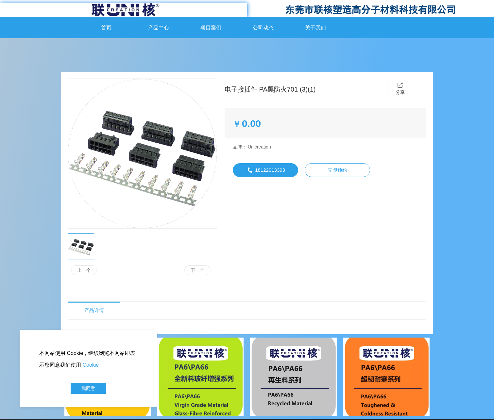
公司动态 (263, 27)
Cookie (90, 365)
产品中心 (158, 27)
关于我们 (315, 27)
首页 (106, 27)
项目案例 (210, 27)
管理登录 (254, 403)
